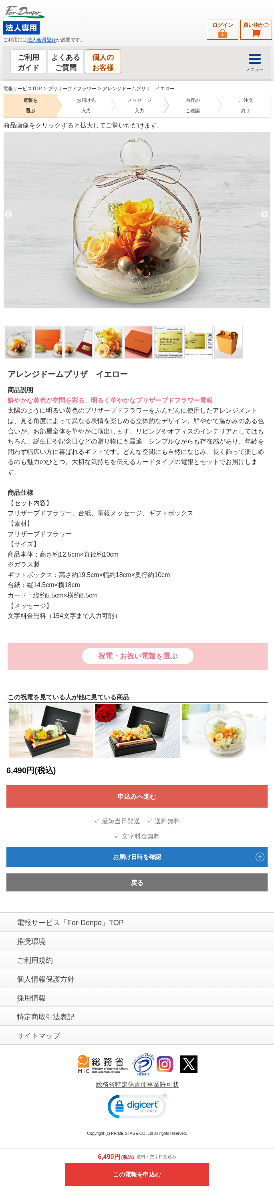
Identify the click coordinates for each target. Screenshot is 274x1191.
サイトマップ (38, 1035)
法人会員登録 (41, 40)
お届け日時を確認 (188, 856)
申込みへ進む (137, 796)
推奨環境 (31, 941)
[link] (137, 1108)
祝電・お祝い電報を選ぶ (137, 656)
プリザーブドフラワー (72, 88)
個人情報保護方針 (46, 979)
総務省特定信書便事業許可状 (137, 1084)
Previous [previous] (8, 214)
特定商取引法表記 (46, 1017)
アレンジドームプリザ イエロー (139, 88)
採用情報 (31, 998)
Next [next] (264, 214)
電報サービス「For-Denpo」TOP (70, 922)
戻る (137, 882)
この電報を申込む (137, 1174)
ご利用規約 (35, 960)
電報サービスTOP (22, 88)
